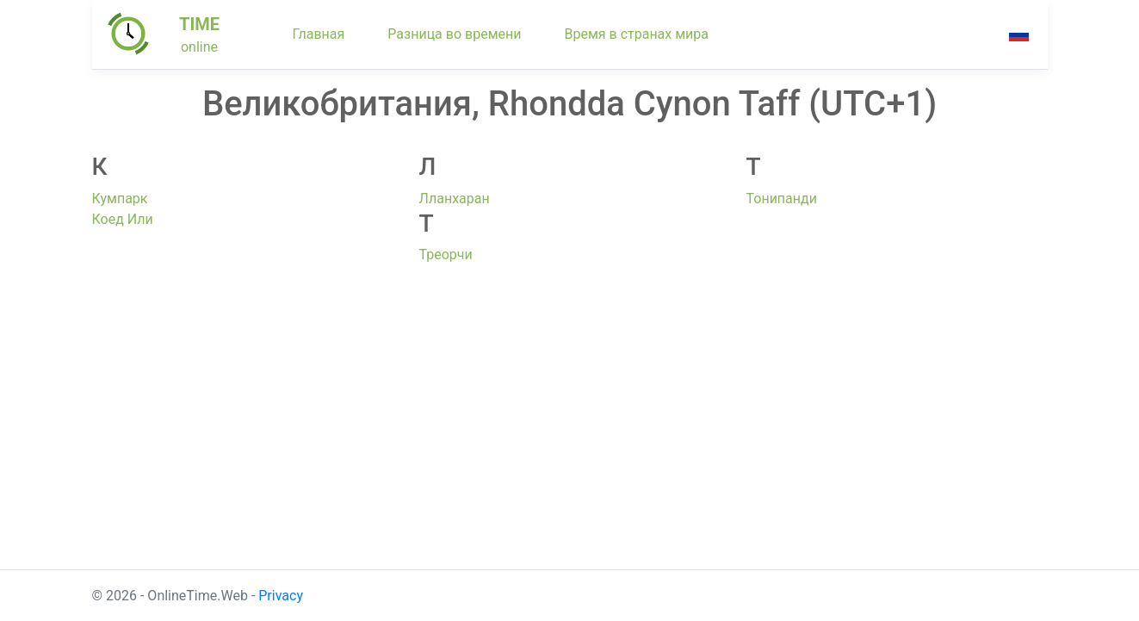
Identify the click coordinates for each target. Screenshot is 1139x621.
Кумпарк (120, 198)
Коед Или (122, 219)
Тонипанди (781, 198)
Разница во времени (454, 34)
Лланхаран (454, 198)
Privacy (280, 595)
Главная (319, 34)
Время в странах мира (636, 34)
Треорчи (446, 254)
